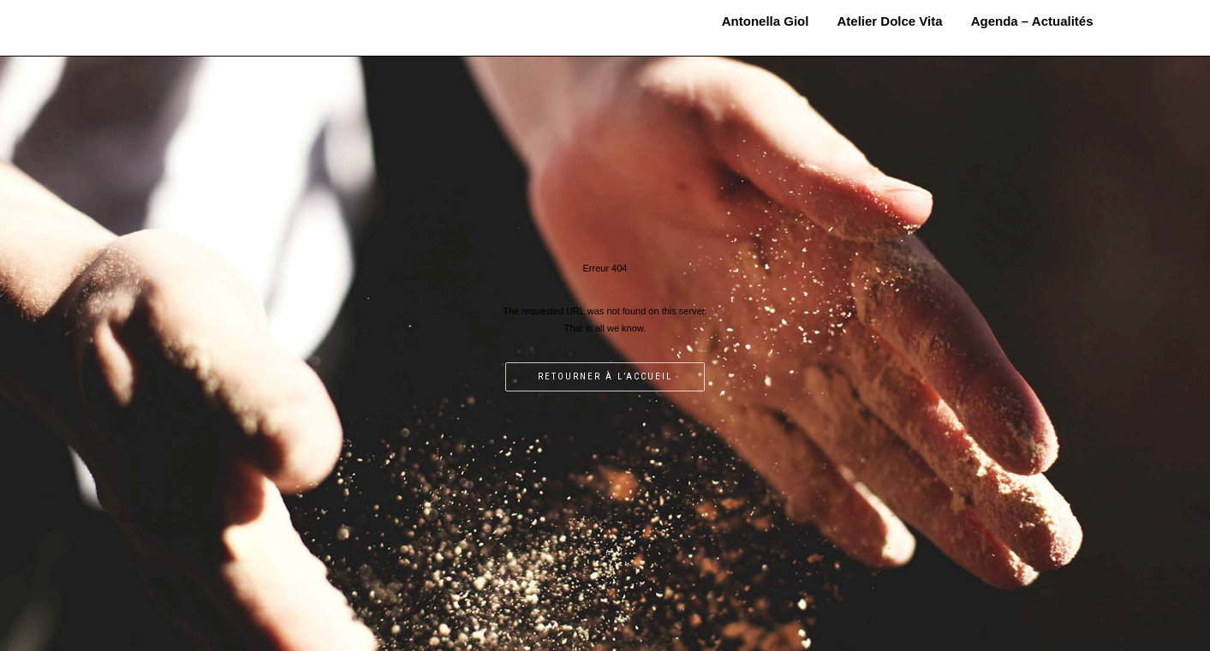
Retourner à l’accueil (605, 376)
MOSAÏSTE (217, 32)
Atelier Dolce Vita (890, 21)
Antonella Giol (217, 14)
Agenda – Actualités (1032, 21)
